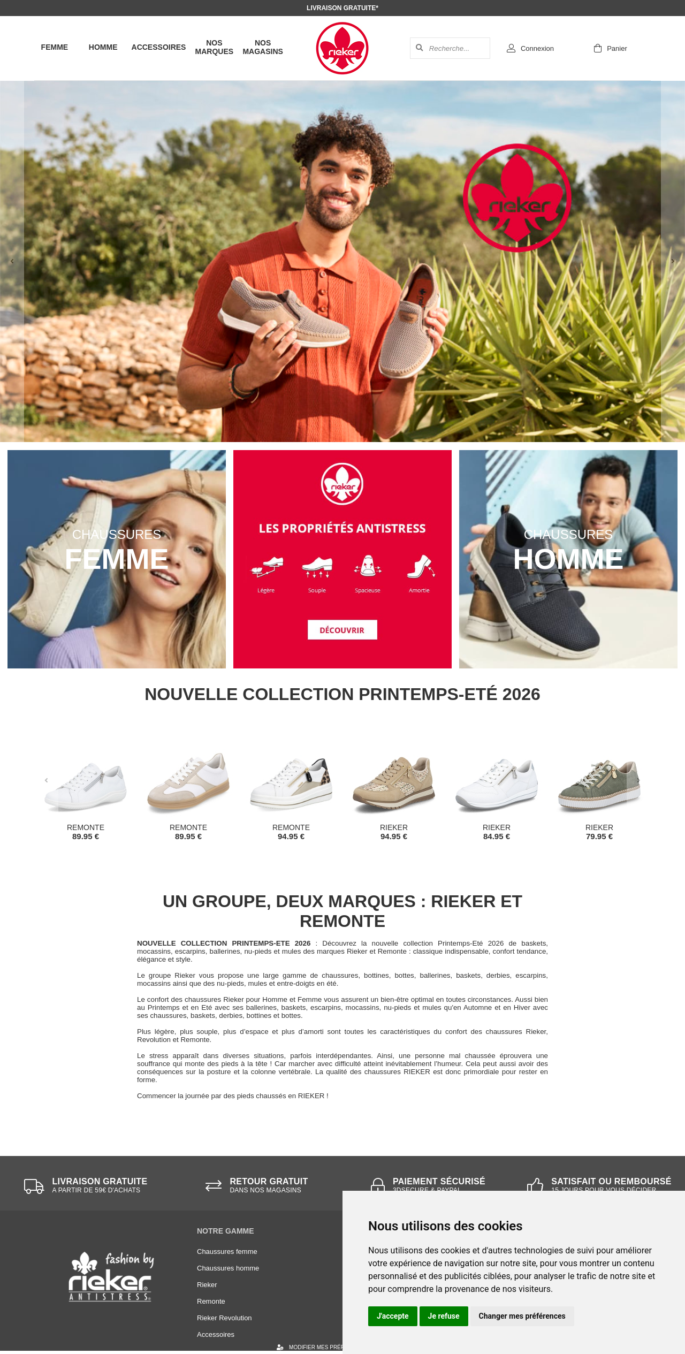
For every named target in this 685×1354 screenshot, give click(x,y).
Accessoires (159, 47)
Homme (103, 47)
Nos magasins (262, 47)
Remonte (211, 1301)
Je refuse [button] (444, 1316)
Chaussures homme (228, 1268)
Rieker (207, 1285)
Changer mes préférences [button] (522, 1316)
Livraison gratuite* (342, 8)
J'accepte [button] (393, 1316)
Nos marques (214, 47)
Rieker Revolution (224, 1318)
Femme (54, 47)
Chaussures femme (227, 1251)
